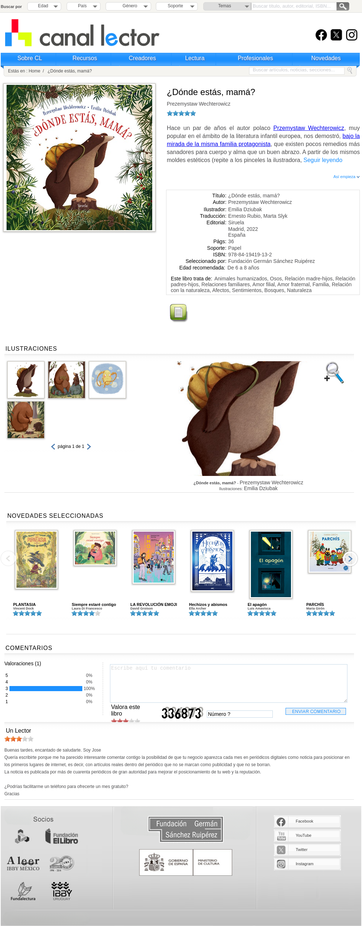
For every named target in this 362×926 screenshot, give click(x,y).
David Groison (141, 608)
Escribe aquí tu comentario (228, 683)
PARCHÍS (315, 604)
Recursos (84, 58)
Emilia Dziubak (245, 209)
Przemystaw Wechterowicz (309, 128)
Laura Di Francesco (87, 608)
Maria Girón (315, 608)
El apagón (257, 604)
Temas (224, 5)
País (82, 5)
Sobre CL (29, 58)
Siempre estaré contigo (94, 604)
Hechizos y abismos (208, 604)
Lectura (194, 58)
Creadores (142, 58)
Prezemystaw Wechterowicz (199, 104)
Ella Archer (197, 608)
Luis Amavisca (259, 608)
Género (128, 5)
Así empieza (346, 176)
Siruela (236, 222)
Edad (43, 5)
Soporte (175, 5)
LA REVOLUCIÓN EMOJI (153, 604)
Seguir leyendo (322, 160)
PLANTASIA (24, 604)
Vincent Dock (23, 608)
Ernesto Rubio (244, 216)
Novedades (326, 58)
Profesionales (255, 58)
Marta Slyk (275, 216)
